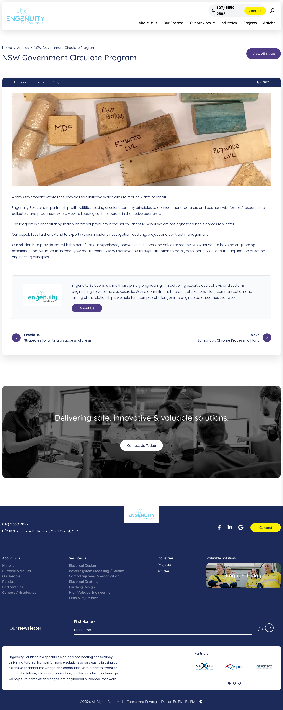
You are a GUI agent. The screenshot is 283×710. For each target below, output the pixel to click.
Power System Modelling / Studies (97, 571)
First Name (84, 622)
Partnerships (12, 587)
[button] (229, 683)
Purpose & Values (16, 571)
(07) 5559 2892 (15, 523)
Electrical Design (82, 565)
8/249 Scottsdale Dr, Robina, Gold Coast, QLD (40, 531)
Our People (11, 576)
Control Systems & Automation (94, 576)
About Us (146, 23)
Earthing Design (82, 587)
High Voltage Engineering (90, 592)
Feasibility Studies (83, 598)
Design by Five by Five (178, 702)
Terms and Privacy (142, 702)
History (8, 565)
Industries (229, 23)
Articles (269, 23)
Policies (8, 581)
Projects (250, 23)
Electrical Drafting (84, 581)
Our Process (173, 23)
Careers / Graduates (19, 592)
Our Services (200, 23)
